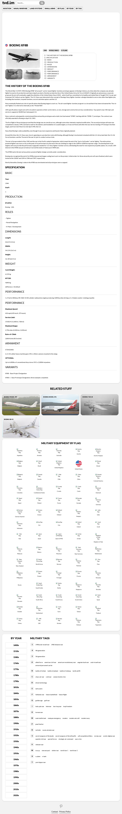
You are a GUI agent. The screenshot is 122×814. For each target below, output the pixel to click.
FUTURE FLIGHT (63, 629)
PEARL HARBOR (39, 658)
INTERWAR (48, 640)
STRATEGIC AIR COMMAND (66, 673)
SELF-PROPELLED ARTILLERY (85, 670)
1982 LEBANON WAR (57, 579)
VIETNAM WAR (39, 679)
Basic (48, 60)
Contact (54, 746)
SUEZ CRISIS (78, 673)
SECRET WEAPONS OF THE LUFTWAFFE (65, 670)
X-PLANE (64, 50)
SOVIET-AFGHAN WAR (109, 670)
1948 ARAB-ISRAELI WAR (42, 579)
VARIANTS (49, 78)
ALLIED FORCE (39, 596)
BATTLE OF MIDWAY (65, 605)
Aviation (7, 8)
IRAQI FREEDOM (67, 640)
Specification (51, 57)
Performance (51, 71)
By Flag (61, 8)
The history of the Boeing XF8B (58, 55)
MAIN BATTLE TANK (40, 652)
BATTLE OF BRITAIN (40, 605)
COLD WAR (48, 611)
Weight (49, 69)
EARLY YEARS (39, 623)
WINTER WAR (55, 685)
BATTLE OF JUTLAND (53, 605)
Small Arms (50, 8)
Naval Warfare (20, 8)
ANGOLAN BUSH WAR (83, 596)
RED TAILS (38, 664)
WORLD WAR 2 (54, 50)
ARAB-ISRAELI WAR (96, 596)
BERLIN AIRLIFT (76, 605)
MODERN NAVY (85, 652)
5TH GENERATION (40, 590)
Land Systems (36, 8)
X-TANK (44, 690)
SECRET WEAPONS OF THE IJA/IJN (44, 670)
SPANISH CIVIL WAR (40, 673)
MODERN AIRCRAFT (74, 652)
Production (51, 62)
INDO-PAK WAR (39, 640)
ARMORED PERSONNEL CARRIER (43, 599)
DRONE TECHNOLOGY (41, 617)
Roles (48, 64)
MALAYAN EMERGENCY (54, 652)
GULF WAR (47, 635)
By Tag (79, 8)
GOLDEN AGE (39, 635)
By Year (70, 8)
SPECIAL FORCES (52, 673)
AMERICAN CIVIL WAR (50, 596)
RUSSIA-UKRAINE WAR (48, 664)
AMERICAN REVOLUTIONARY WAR (67, 596)
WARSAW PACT (46, 685)
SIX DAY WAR (97, 670)
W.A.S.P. (37, 685)
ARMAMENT (50, 76)
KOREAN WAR (39, 646)
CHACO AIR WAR (39, 611)
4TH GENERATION (40, 585)
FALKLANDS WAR (39, 629)
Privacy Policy (65, 746)
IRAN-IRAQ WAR (57, 640)
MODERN (65, 652)
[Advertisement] (61, 29)
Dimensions (50, 67)
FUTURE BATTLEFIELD (51, 629)
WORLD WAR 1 (64, 685)
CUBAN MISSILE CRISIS (59, 611)
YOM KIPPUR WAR (40, 696)
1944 (45, 50)
